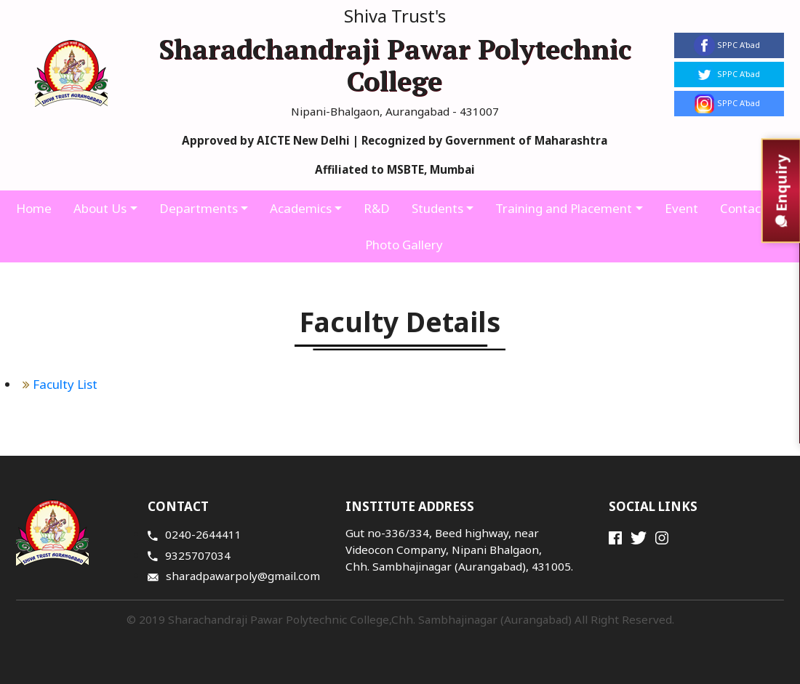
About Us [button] (100, 208)
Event (681, 208)
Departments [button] (198, 208)
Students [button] (437, 208)
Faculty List (60, 384)
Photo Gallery (404, 244)
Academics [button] (301, 208)
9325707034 (189, 555)
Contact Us (752, 208)
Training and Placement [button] (563, 208)
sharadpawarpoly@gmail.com (234, 575)
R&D (377, 208)
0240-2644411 (194, 534)
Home (34, 208)
